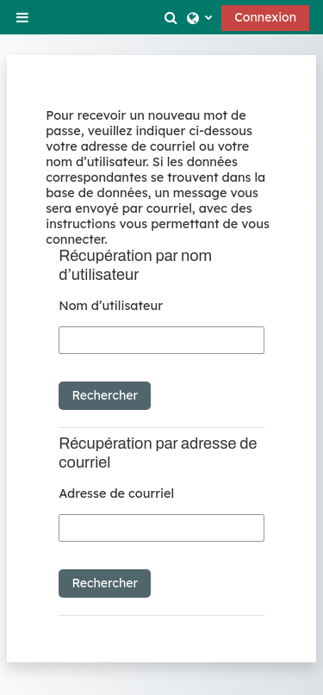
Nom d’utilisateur (111, 305)
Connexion (265, 17)
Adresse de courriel (116, 493)
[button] (172, 17)
